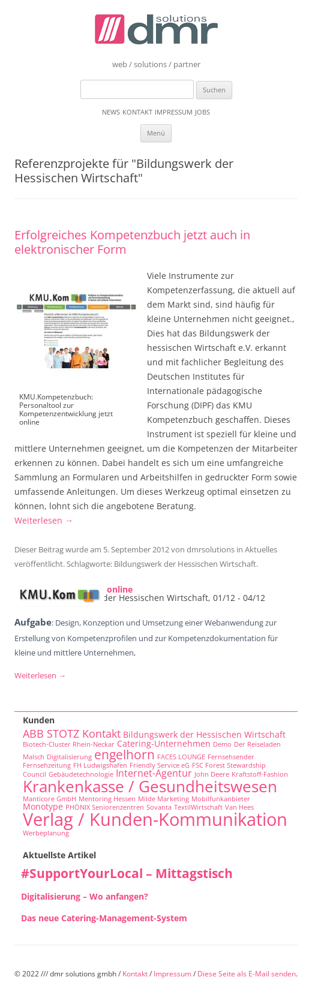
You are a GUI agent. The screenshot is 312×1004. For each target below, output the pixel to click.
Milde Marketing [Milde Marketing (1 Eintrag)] (163, 799)
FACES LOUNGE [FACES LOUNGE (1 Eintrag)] (181, 757)
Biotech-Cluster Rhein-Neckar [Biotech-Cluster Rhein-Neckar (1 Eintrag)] (69, 744)
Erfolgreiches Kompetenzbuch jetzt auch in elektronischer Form (132, 242)
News (111, 111)
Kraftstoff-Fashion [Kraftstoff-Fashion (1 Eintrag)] (260, 774)
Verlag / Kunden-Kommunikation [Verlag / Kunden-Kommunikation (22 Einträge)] (155, 819)
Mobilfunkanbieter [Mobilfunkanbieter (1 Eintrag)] (220, 799)
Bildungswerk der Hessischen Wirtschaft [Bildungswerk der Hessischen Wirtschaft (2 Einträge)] (204, 734)
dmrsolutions (211, 549)
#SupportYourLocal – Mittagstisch (127, 873)
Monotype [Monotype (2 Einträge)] (43, 806)
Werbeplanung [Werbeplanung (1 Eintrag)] (46, 833)
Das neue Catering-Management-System (104, 918)
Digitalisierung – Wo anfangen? (84, 896)
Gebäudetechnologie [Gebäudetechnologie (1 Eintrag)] (81, 774)
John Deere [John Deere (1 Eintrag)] (211, 774)
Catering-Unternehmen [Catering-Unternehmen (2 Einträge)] (164, 743)
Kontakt (137, 111)
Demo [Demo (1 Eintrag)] (222, 744)
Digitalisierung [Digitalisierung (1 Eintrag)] (69, 757)
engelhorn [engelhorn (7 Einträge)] (124, 754)
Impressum (174, 111)
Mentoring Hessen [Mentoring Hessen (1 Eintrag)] (107, 799)
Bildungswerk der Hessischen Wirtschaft (185, 563)
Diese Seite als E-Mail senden (246, 974)
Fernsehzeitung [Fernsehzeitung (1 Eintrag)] (47, 765)
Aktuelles (261, 549)
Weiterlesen (43, 520)
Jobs (202, 111)
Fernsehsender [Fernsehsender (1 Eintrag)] (231, 757)
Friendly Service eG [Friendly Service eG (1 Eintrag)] (160, 765)
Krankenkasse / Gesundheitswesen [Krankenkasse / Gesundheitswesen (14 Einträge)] (150, 786)
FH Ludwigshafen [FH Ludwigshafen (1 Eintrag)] (100, 765)
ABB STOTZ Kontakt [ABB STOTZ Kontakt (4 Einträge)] (72, 733)
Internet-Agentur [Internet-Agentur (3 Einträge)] (154, 773)
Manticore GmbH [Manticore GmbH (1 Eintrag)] (49, 799)
